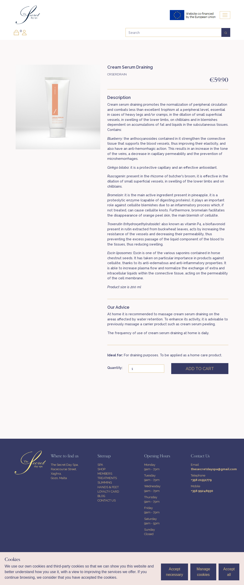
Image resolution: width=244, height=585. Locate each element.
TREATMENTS (107, 478)
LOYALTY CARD (108, 491)
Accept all (229, 572)
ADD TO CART (200, 368)
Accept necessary (174, 572)
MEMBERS (105, 473)
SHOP (101, 469)
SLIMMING (105, 482)
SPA (100, 464)
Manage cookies (203, 572)
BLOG (101, 496)
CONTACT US (107, 500)
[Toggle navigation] (225, 15)
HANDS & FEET (108, 487)
